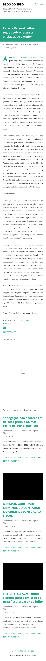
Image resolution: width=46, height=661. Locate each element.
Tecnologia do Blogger (23, 651)
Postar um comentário (29, 457)
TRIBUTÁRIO (8, 324)
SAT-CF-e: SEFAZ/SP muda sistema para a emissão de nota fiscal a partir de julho (23, 598)
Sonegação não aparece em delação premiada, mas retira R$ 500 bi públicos (22, 422)
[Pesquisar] (35, 4)
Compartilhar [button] (9, 332)
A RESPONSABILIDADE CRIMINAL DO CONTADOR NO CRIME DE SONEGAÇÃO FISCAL (22, 509)
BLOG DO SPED (13, 4)
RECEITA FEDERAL (23, 320)
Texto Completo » (11, 461)
